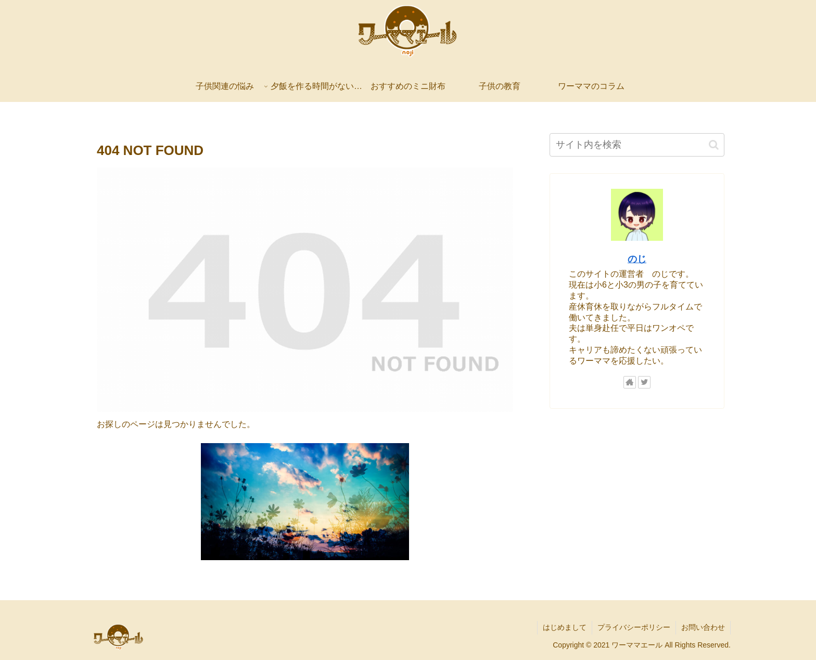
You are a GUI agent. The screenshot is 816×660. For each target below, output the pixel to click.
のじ (637, 259)
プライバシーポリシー (633, 627)
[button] (714, 145)
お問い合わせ (703, 627)
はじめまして (564, 627)
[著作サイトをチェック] (629, 382)
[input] (637, 145)
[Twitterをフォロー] (644, 382)
